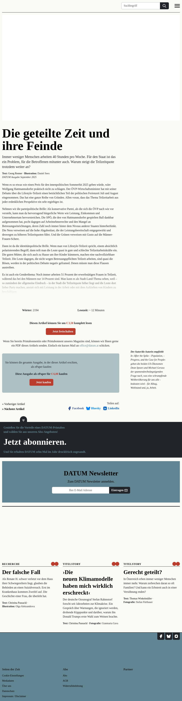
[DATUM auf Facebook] (160, 636)
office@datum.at (88, 345)
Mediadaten (8, 680)
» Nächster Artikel (13, 409)
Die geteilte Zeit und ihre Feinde (56, 139)
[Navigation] (177, 6)
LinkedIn (111, 408)
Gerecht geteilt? (143, 572)
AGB (65, 680)
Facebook (75, 408)
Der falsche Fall (21, 572)
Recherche (11, 564)
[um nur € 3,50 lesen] (54, 564)
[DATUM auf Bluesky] (168, 636)
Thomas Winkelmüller (141, 598)
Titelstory (72, 564)
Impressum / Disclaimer (14, 696)
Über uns (6, 686)
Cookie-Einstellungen (13, 675)
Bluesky (93, 408)
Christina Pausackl (17, 602)
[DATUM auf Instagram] (176, 636)
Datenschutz (8, 691)
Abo (65, 675)
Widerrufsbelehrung (73, 686)
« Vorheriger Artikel (13, 404)
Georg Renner (15, 173)
